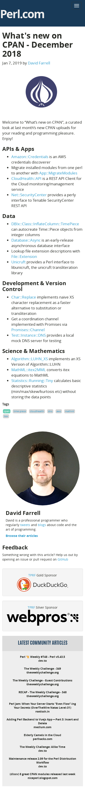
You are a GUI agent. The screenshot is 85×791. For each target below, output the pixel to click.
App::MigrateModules (58, 173)
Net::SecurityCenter (29, 194)
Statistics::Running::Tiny (32, 380)
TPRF (32, 575)
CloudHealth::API (26, 178)
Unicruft (18, 261)
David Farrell (39, 63)
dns (50, 411)
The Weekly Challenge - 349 (42, 669)
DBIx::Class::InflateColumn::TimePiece (45, 223)
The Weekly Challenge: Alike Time (42, 747)
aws (58, 411)
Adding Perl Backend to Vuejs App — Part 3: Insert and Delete (43, 721)
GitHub (63, 559)
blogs (42, 525)
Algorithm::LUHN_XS (29, 358)
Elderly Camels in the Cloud (42, 735)
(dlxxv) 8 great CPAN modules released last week (42, 774)
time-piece (20, 411)
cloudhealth (37, 411)
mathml (69, 411)
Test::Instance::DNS (28, 335)
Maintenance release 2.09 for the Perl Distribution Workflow (42, 760)
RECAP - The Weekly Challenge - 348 (43, 692)
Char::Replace (23, 297)
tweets (25, 525)
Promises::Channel (28, 329)
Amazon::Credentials (29, 156)
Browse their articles (22, 536)
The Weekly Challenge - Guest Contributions (42, 680)
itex (6, 416)
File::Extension (24, 256)
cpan (7, 411)
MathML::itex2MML (28, 369)
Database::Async (26, 240)
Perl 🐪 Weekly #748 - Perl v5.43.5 (42, 657)
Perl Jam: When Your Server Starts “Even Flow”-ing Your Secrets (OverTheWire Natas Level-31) (42, 706)
